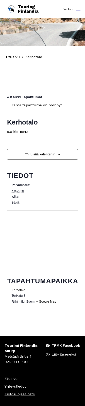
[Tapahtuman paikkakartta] (42, 243)
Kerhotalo (18, 290)
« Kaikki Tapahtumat (24, 97)
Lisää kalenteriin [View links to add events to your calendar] (42, 154)
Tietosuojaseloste (20, 394)
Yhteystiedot (15, 386)
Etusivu (13, 57)
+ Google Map (46, 301)
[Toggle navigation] (78, 9)
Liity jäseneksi (64, 354)
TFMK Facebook (66, 345)
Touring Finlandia (23, 9)
